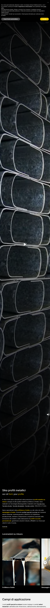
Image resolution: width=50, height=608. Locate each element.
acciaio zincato (7, 506)
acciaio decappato (18, 506)
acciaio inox (41, 504)
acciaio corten (29, 506)
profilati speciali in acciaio (29, 512)
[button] (48, 2)
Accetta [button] (44, 19)
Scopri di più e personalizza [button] (11, 19)
